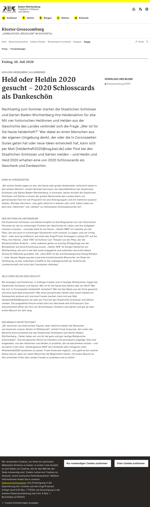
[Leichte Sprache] (133, 9)
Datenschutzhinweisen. (14, 482)
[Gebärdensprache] (140, 9)
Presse (87, 42)
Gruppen (77, 42)
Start (4, 42)
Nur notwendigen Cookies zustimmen (86, 463)
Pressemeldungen (18, 49)
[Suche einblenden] (147, 42)
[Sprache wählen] (146, 9)
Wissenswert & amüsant (59, 42)
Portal (139, 42)
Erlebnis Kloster (37, 42)
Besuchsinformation (18, 42)
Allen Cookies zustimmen (131, 463)
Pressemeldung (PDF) (118, 83)
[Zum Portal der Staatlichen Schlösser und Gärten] (21, 9)
